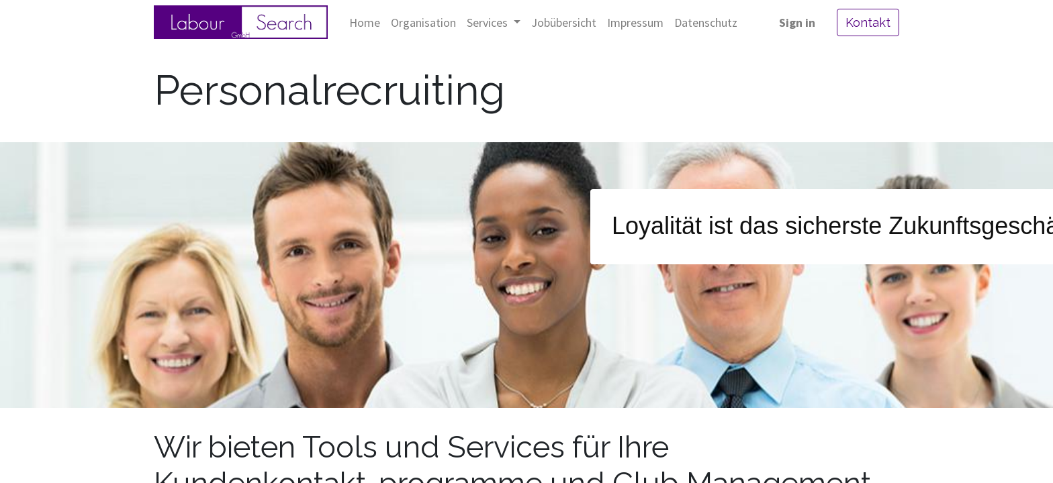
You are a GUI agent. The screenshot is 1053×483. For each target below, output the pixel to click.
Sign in (797, 22)
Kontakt (867, 22)
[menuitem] (364, 22)
